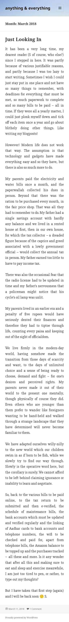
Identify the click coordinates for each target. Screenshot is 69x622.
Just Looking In (23, 39)
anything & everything (27, 8)
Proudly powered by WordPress (21, 617)
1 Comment (35, 608)
